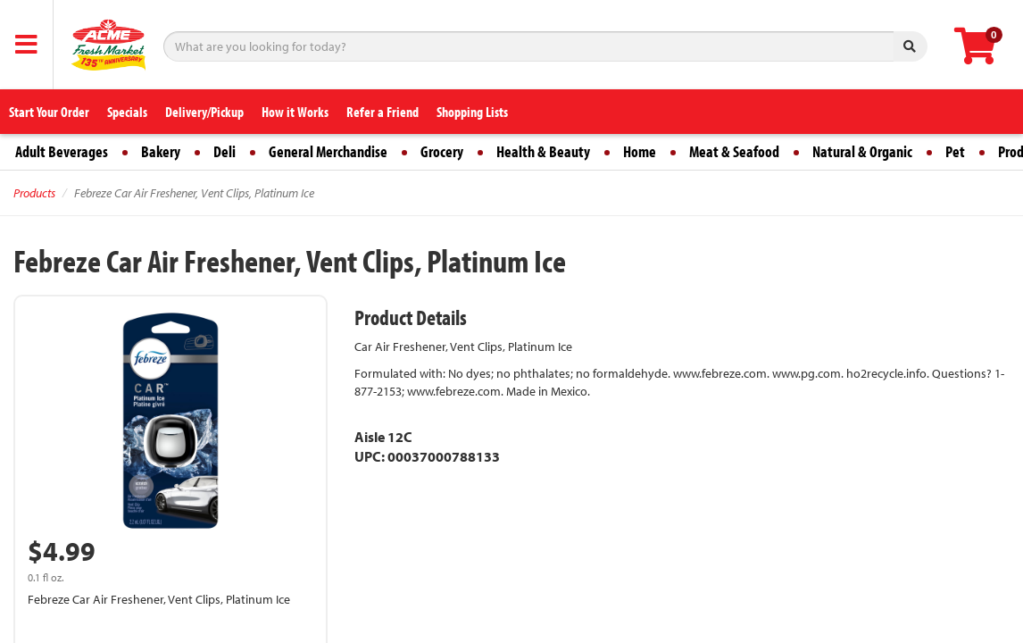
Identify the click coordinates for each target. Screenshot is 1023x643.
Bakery (160, 151)
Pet (955, 151)
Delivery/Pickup (204, 112)
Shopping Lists (472, 112)
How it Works (295, 112)
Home (639, 151)
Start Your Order (49, 112)
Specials (127, 112)
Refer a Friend (382, 112)
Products (34, 193)
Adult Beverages (61, 151)
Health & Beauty (543, 151)
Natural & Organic (862, 151)
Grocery (441, 151)
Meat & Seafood (734, 151)
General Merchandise (328, 151)
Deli (224, 151)
